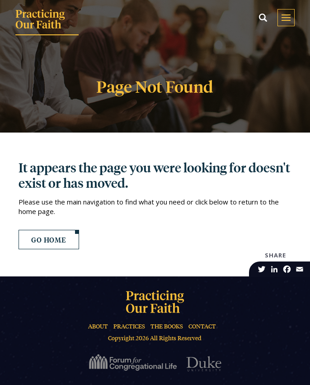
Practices (129, 326)
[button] (263, 17)
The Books (166, 326)
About (98, 326)
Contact (202, 326)
